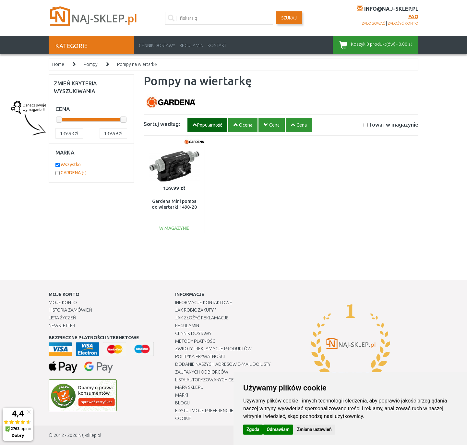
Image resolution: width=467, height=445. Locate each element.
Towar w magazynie (393, 124)
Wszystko (71, 164)
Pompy (91, 64)
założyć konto (403, 23)
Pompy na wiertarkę (137, 64)
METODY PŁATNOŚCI (195, 341)
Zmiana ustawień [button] (314, 429)
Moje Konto (63, 302)
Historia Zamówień (70, 310)
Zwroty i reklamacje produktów (213, 348)
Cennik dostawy (157, 45)
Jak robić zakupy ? (195, 310)
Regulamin (191, 45)
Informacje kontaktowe (203, 302)
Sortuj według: (162, 124)
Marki (181, 395)
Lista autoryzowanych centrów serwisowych (228, 379)
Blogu (182, 402)
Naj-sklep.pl (89, 435)
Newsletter (62, 325)
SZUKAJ (289, 17)
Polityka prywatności (200, 356)
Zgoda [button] (252, 429)
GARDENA (74, 172)
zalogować (373, 23)
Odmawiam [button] (278, 429)
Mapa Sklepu (189, 387)
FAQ (413, 16)
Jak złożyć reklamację (202, 317)
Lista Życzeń (62, 317)
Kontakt (217, 45)
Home (58, 64)
